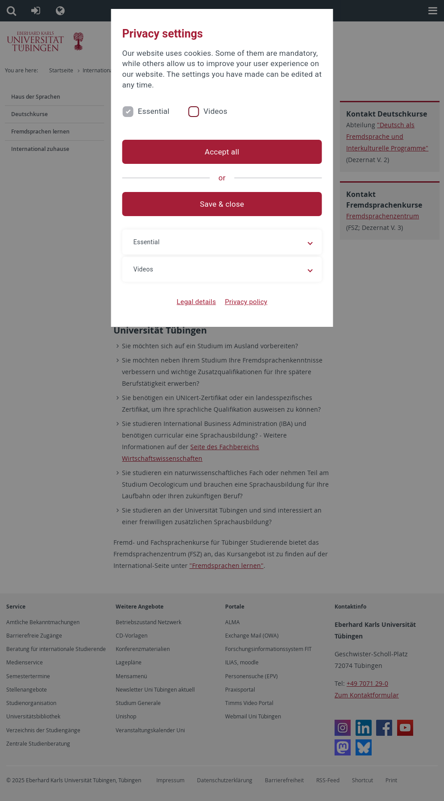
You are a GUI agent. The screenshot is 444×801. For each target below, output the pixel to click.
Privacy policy (246, 302)
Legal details (196, 302)
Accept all (222, 151)
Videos (215, 111)
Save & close (222, 204)
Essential (154, 111)
